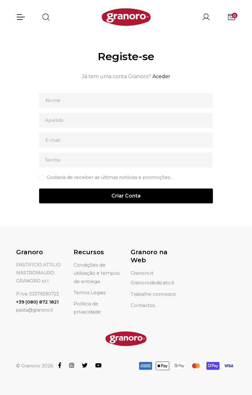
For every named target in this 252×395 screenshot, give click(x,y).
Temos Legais (90, 285)
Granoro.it (142, 266)
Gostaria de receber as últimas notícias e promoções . (109, 177)
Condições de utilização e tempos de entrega (96, 266)
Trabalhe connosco (153, 287)
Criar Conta (126, 196)
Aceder (161, 76)
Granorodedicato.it (152, 275)
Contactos (143, 298)
